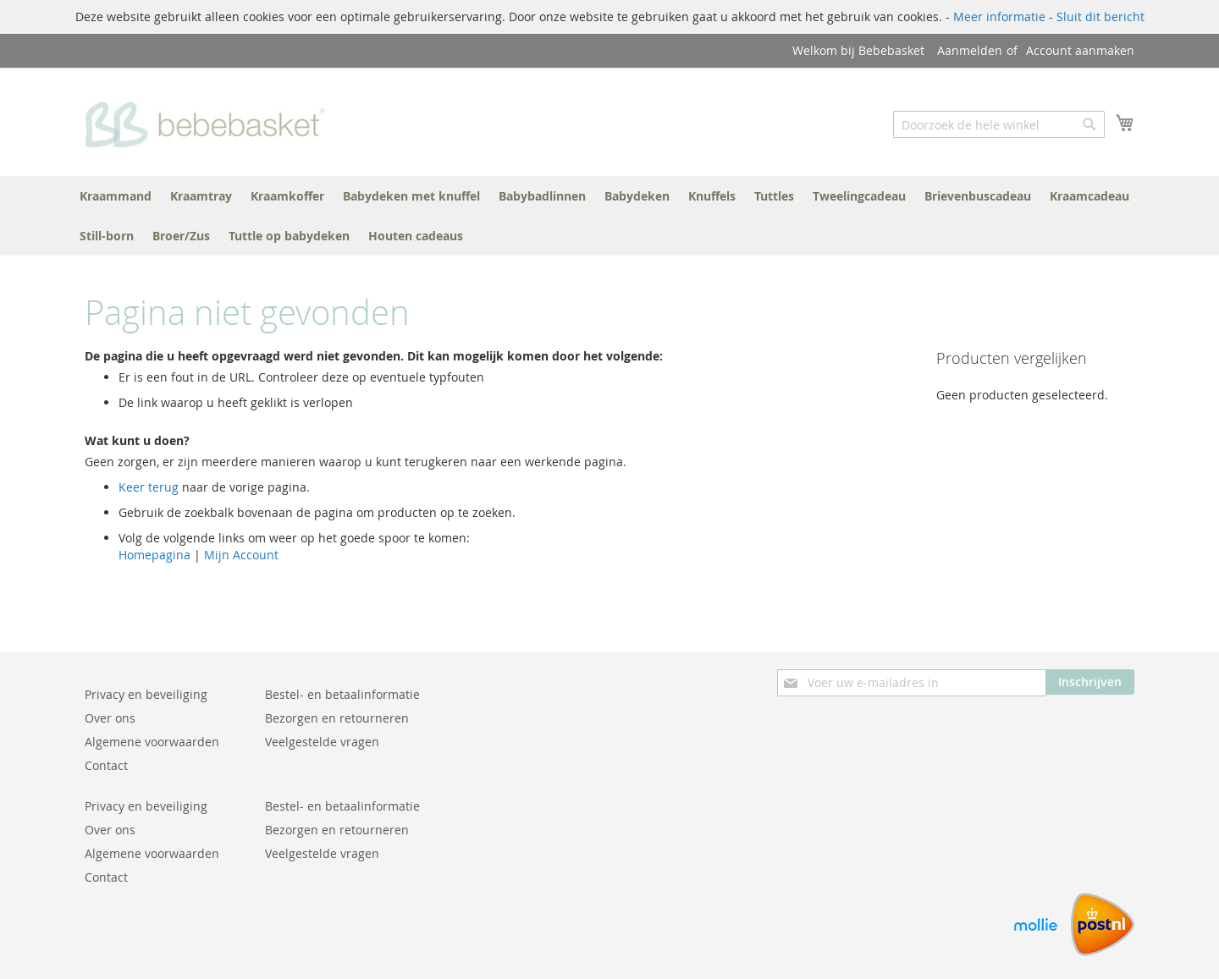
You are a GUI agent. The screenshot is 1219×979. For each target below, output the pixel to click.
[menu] (609, 216)
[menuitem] (115, 196)
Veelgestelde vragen (322, 742)
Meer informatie (999, 16)
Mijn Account (241, 555)
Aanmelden (969, 50)
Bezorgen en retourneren (337, 718)
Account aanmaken (1080, 50)
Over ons (110, 718)
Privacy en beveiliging (146, 694)
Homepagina (154, 555)
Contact (106, 765)
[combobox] (999, 124)
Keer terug (149, 487)
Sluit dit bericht (1100, 16)
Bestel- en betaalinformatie (342, 694)
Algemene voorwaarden (152, 742)
